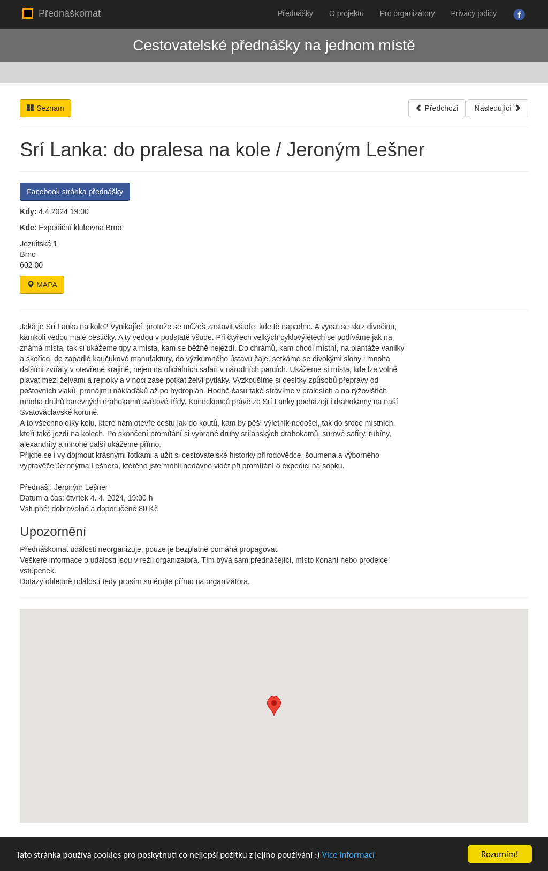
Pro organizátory (407, 13)
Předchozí (437, 108)
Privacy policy (474, 13)
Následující (498, 108)
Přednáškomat (61, 13)
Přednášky (295, 13)
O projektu (346, 13)
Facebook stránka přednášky (75, 191)
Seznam (45, 108)
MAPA (42, 285)
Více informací (348, 854)
